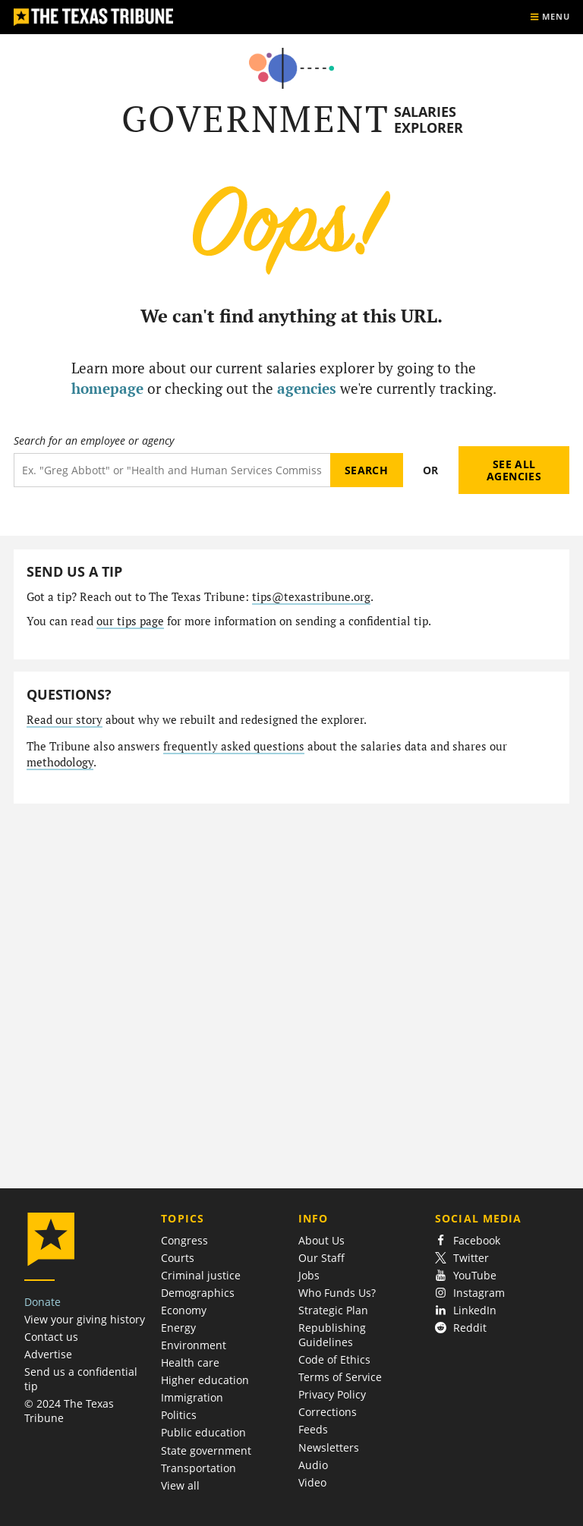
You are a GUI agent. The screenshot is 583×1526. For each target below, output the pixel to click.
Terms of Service (340, 1377)
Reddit (461, 1327)
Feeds (313, 1429)
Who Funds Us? (337, 1292)
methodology (60, 762)
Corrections (327, 1412)
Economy (183, 1310)
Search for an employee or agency (94, 441)
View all (180, 1485)
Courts (177, 1258)
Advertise (48, 1354)
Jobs (309, 1275)
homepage (107, 388)
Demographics (198, 1292)
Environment (193, 1345)
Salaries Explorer (428, 119)
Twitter (462, 1258)
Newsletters (328, 1447)
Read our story (64, 720)
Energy (178, 1327)
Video (312, 1482)
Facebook (467, 1240)
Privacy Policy (332, 1394)
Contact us (51, 1336)
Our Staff (321, 1258)
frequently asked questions (233, 746)
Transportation (198, 1468)
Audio (313, 1465)
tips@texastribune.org (311, 597)
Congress (184, 1240)
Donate (42, 1302)
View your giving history (84, 1319)
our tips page (130, 621)
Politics (179, 1415)
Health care (190, 1362)
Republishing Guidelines (332, 1334)
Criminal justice (201, 1275)
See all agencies (514, 470)
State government (206, 1450)
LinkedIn (465, 1310)
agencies (306, 388)
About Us (321, 1240)
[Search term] (172, 470)
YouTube (465, 1275)
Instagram (470, 1292)
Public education (203, 1432)
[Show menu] (549, 17)
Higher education (205, 1380)
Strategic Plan (333, 1310)
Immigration (192, 1397)
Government (255, 119)
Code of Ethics (334, 1359)
